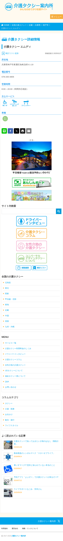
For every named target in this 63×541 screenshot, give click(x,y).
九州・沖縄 (9, 327)
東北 (7, 288)
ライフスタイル (11, 425)
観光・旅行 (9, 420)
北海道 (8, 282)
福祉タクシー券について (15, 376)
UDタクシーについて (14, 370)
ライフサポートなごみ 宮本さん (28, 489)
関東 (7, 293)
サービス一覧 (10, 343)
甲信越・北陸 (10, 299)
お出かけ (9, 414)
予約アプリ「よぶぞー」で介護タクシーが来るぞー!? (36, 477)
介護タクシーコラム (13, 359)
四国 (7, 321)
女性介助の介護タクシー (15, 365)
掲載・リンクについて (30, 528)
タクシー (9, 403)
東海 (7, 305)
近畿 (7, 310)
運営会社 (15, 528)
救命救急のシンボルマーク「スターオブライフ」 (34, 453)
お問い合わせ (10, 387)
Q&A (7, 381)
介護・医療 (9, 409)
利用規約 (4, 528)
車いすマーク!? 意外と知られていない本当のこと (34, 465)
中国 (7, 316)
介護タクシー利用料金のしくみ (18, 348)
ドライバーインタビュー (15, 354)
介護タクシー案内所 (18, 536)
